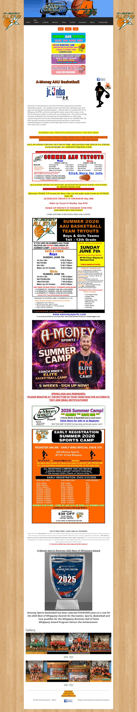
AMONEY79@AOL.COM (78, 147)
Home (28, 22)
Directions (82, 22)
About (92, 22)
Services (55, 22)
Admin (54, 700)
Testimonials (103, 22)
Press (64, 22)
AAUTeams (36, 21)
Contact (72, 22)
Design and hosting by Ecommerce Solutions (93, 700)
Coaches (45, 22)
